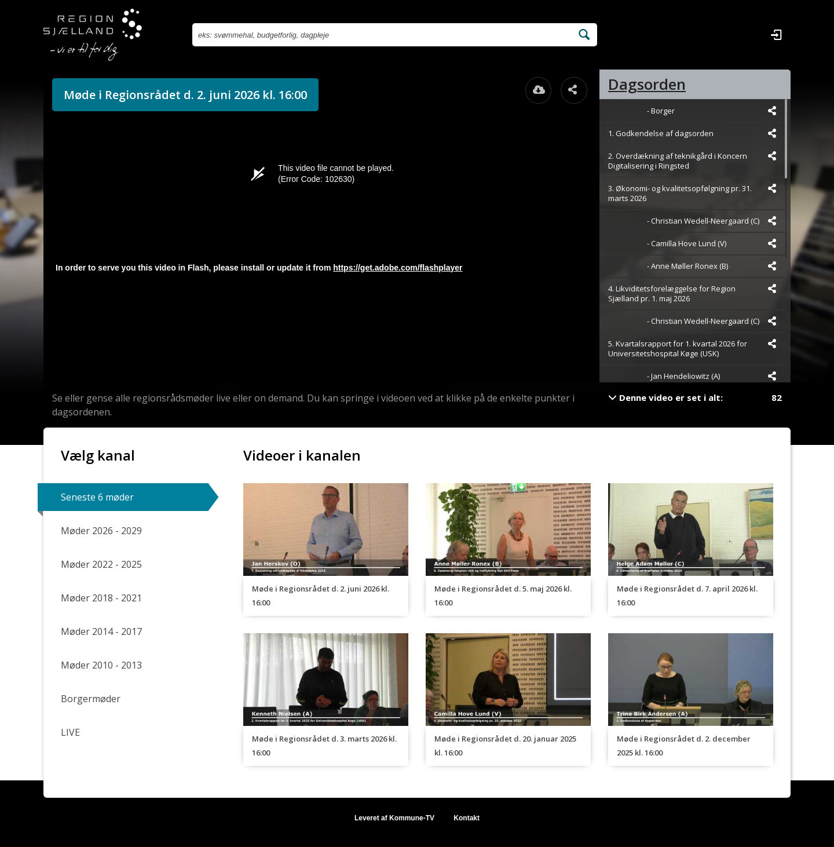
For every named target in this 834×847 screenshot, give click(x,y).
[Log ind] (776, 34)
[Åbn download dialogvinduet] (538, 90)
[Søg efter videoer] (382, 34)
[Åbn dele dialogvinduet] (574, 90)
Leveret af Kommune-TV (394, 818)
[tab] (695, 84)
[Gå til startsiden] (92, 35)
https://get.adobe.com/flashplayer (397, 267)
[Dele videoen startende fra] (772, 110)
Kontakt (466, 818)
